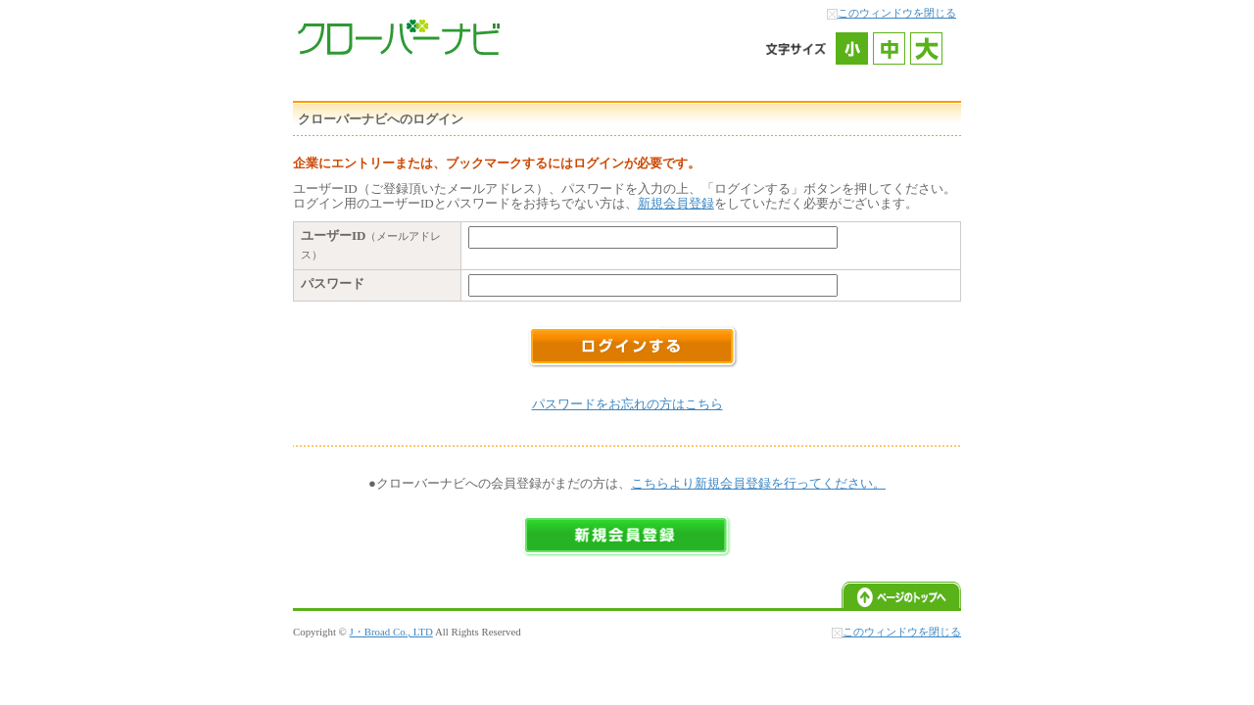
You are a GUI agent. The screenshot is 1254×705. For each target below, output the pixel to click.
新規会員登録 (676, 203)
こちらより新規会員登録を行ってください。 (758, 483)
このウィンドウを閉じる (897, 13)
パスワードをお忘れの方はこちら (627, 404)
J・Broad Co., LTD (391, 631)
